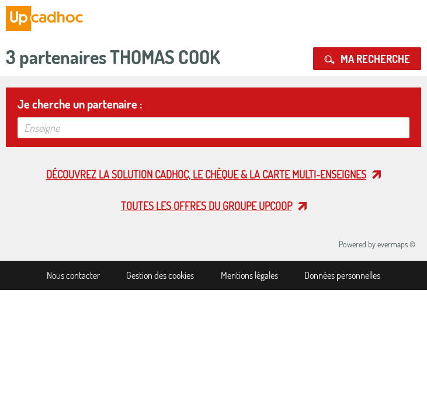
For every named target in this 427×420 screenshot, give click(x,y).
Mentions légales (249, 275)
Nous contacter (73, 275)
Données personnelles (342, 275)
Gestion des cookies (160, 275)
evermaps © (396, 244)
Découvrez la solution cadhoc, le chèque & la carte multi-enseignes (206, 174)
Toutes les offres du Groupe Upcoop (206, 206)
